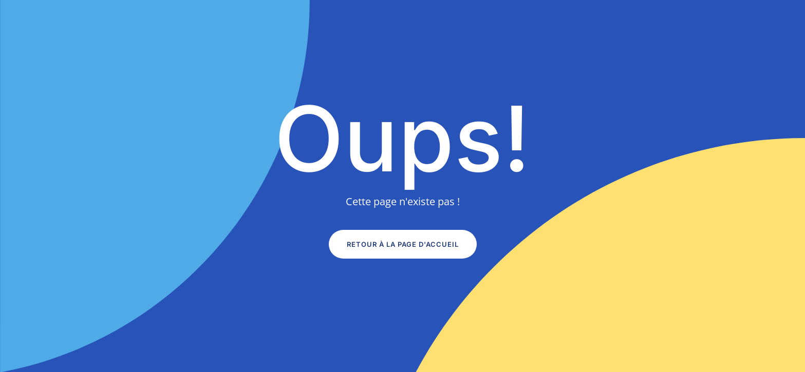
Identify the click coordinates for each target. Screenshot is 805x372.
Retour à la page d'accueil (403, 244)
